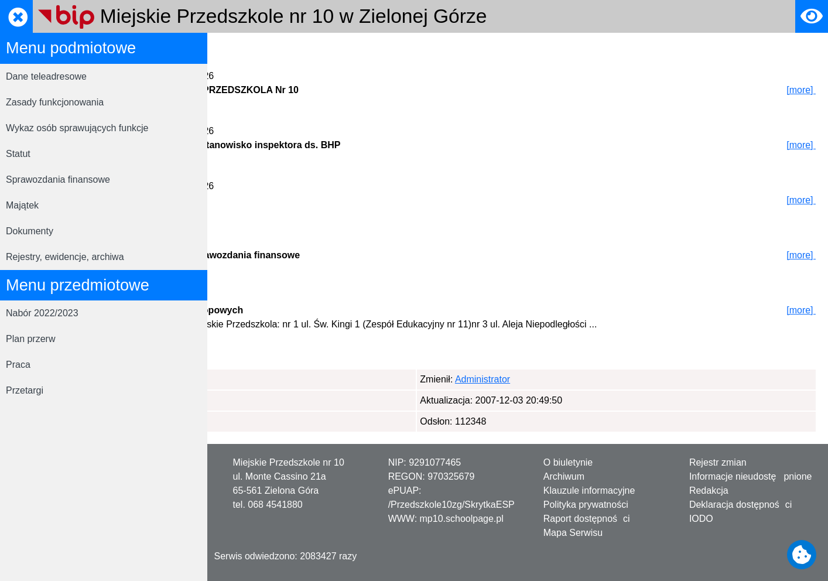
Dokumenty (29, 231)
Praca (18, 365)
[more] (801, 90)
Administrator (276, 379)
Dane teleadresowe (46, 76)
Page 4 (370, 362)
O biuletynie (568, 462)
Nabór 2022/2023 (42, 313)
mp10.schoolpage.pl (462, 519)
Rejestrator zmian (325, 49)
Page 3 (332, 362)
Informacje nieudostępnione (750, 476)
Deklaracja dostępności (740, 505)
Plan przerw (30, 339)
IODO (701, 519)
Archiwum (563, 476)
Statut (18, 154)
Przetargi (24, 390)
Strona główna (249, 49)
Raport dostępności (586, 519)
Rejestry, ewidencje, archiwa (65, 257)
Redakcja (708, 490)
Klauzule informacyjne (589, 490)
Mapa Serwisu (573, 533)
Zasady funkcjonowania (55, 102)
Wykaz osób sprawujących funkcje (77, 128)
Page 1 (244, 362)
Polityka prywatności (585, 505)
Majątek (22, 205)
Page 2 (294, 362)
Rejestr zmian (718, 462)
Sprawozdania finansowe (58, 179)
